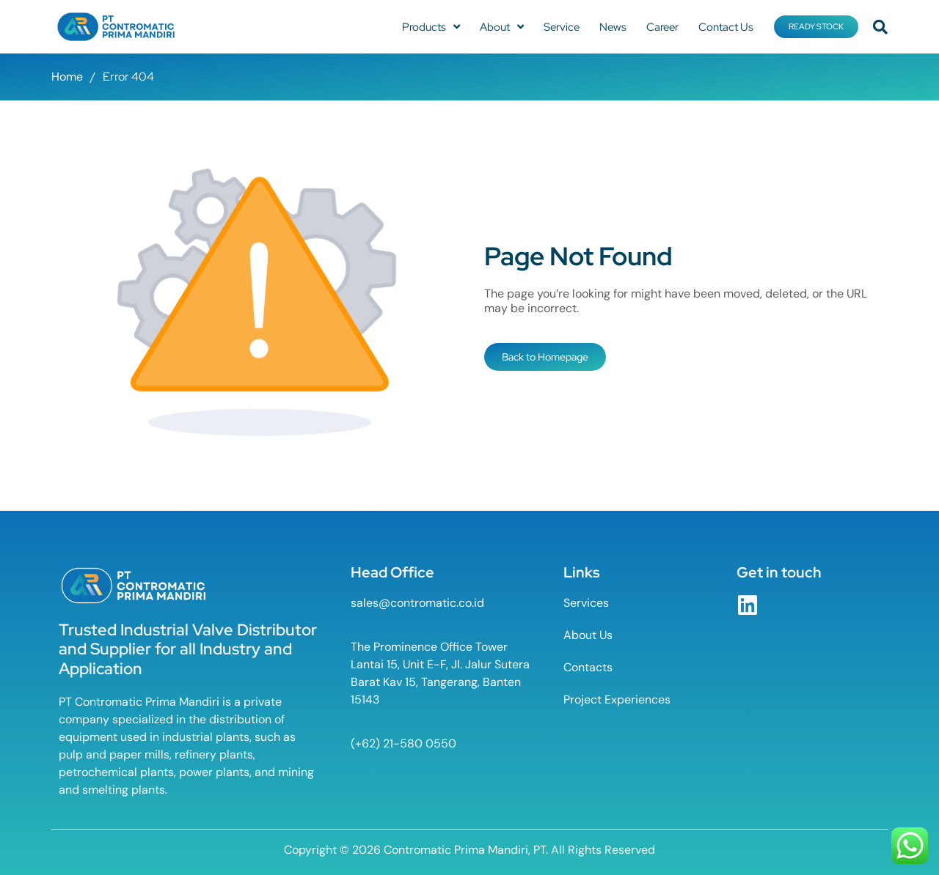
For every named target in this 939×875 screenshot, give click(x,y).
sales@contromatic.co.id (417, 602)
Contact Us (725, 27)
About (502, 27)
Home (67, 76)
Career (662, 27)
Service (562, 27)
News (612, 27)
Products (431, 27)
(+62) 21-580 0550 (403, 743)
